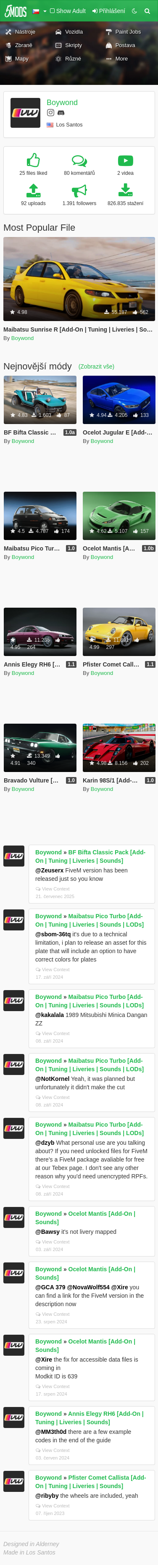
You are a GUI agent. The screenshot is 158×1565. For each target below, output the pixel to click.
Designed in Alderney (31, 1544)
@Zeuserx (49, 870)
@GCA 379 (50, 1287)
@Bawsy (47, 1231)
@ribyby (47, 1495)
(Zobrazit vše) (97, 366)
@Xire (119, 1287)
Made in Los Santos (29, 1552)
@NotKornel (52, 1078)
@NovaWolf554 (88, 1287)
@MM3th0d (50, 1431)
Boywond (62, 102)
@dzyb (45, 1142)
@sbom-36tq (53, 934)
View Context (53, 888)
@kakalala (49, 1015)
